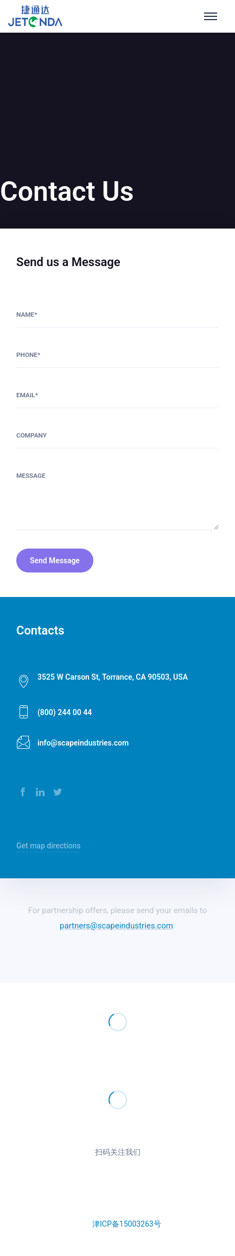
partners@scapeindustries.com (116, 926)
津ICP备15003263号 (126, 1224)
